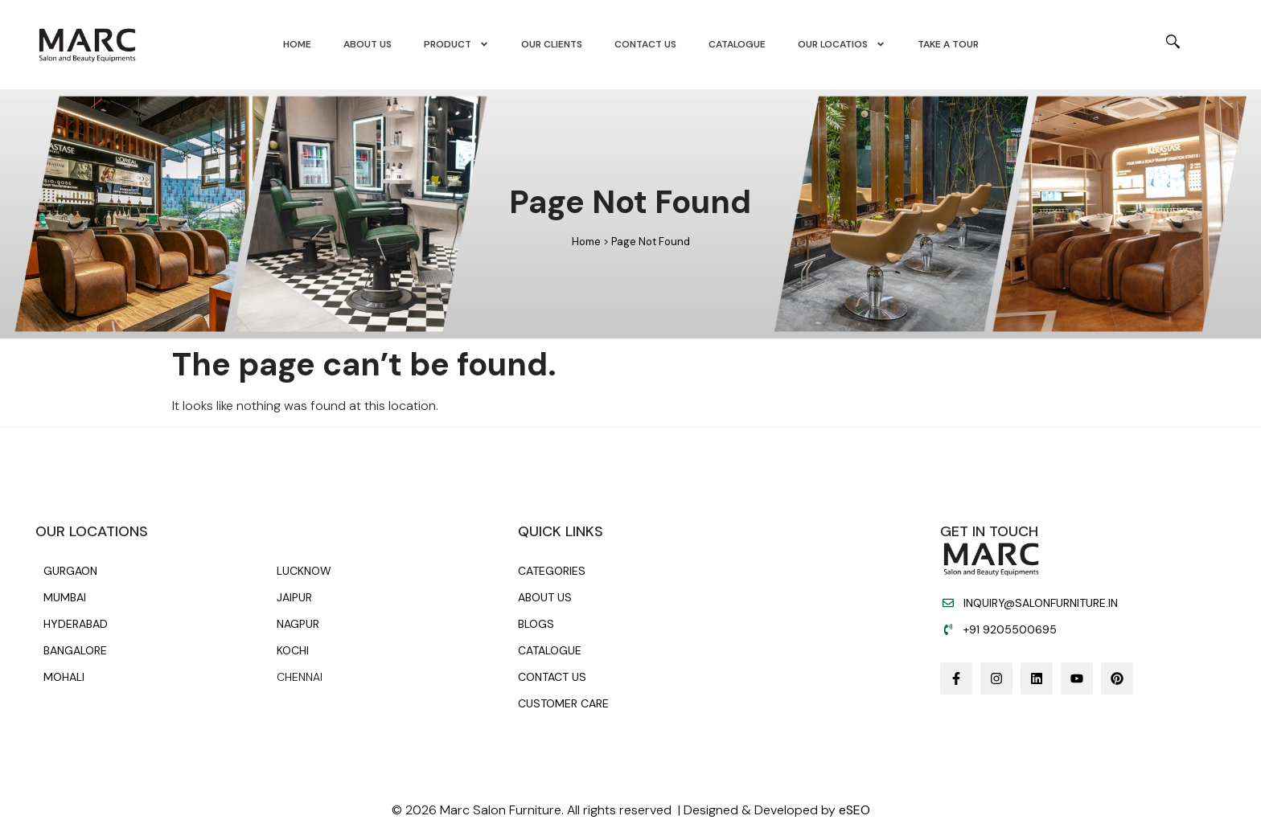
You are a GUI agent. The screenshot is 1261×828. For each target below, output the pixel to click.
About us (367, 45)
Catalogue (737, 45)
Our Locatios (841, 45)
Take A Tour (948, 45)
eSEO (854, 809)
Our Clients (551, 45)
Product (456, 45)
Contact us (645, 45)
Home (297, 45)
